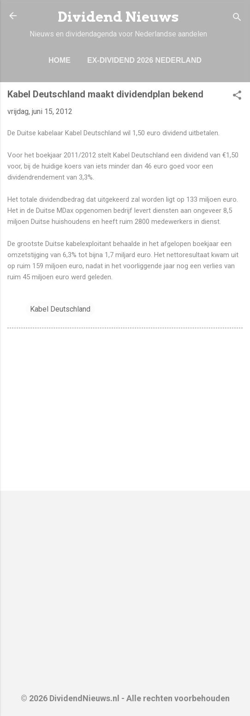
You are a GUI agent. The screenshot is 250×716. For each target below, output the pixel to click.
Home (59, 60)
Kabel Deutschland (60, 309)
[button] (237, 97)
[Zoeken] (237, 19)
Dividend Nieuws (118, 17)
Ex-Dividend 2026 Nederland (144, 60)
